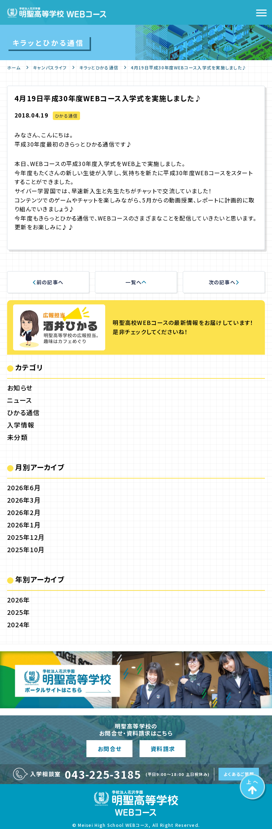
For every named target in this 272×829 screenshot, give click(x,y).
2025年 (18, 612)
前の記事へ (48, 282)
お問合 (109, 748)
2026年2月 (24, 512)
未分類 (17, 437)
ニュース (19, 400)
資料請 (163, 748)
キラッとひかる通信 (99, 67)
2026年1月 (24, 524)
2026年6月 (24, 487)
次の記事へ (224, 282)
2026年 (18, 599)
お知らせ (20, 387)
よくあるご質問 (238, 774)
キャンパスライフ (50, 67)
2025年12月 (26, 537)
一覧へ (135, 282)
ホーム (14, 67)
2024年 (18, 624)
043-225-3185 (103, 774)
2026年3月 (24, 499)
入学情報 (20, 424)
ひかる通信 (66, 116)
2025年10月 (26, 549)
